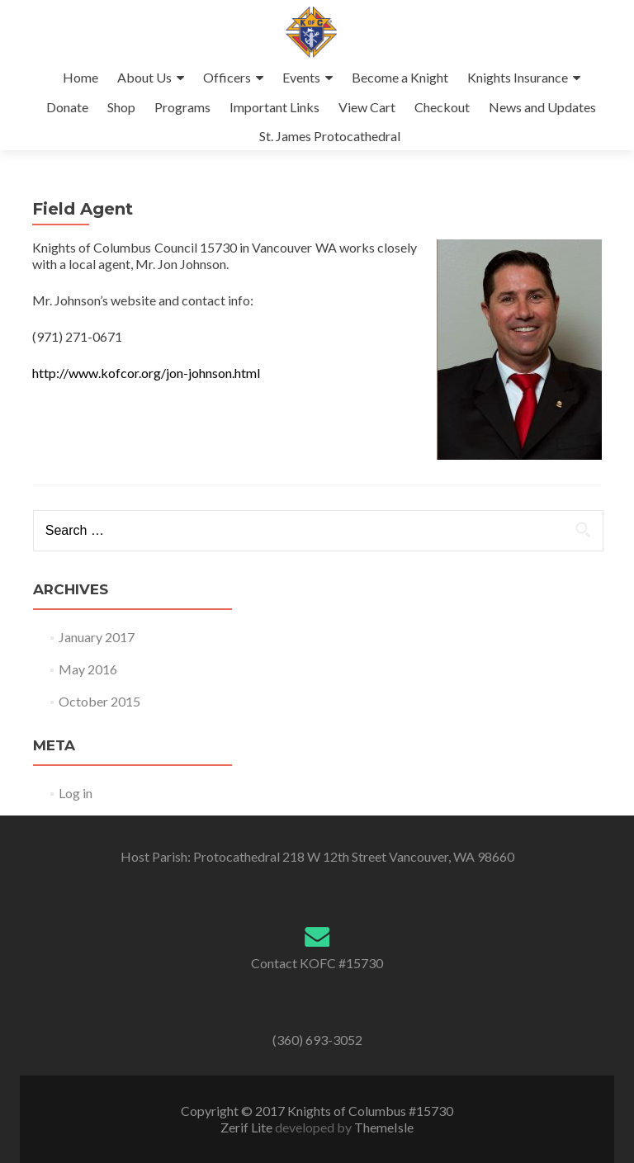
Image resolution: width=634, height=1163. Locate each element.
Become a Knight (400, 77)
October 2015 (99, 701)
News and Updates (542, 107)
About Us (144, 77)
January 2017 (97, 637)
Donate (67, 107)
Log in (75, 793)
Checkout (442, 107)
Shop (121, 107)
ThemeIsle (384, 1127)
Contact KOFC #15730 (317, 963)
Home (80, 77)
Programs (182, 107)
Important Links (274, 107)
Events (301, 77)
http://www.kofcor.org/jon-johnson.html (146, 373)
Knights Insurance (517, 77)
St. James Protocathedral (329, 136)
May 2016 (88, 669)
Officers (227, 77)
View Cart (366, 107)
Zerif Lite (247, 1127)
